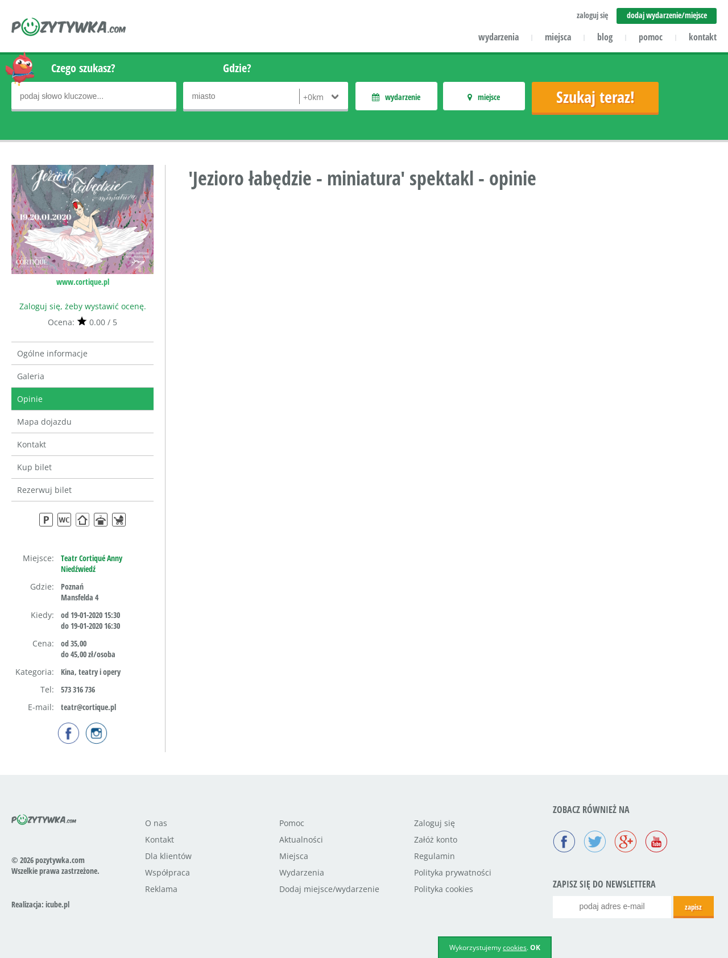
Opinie (30, 398)
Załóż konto (435, 839)
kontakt (703, 37)
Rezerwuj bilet (44, 489)
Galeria (30, 376)
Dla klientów (168, 856)
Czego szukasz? (83, 68)
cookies (515, 947)
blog (605, 37)
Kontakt (31, 444)
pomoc (651, 37)
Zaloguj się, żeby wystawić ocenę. (82, 306)
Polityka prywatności (452, 872)
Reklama (161, 889)
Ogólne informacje (52, 353)
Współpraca (167, 872)
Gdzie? (237, 68)
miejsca (558, 37)
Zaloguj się (434, 823)
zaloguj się (592, 15)
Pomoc (291, 823)
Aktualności (301, 839)
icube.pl (57, 904)
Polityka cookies (443, 889)
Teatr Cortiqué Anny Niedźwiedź (91, 563)
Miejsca (293, 856)
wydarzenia (498, 37)
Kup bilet (34, 467)
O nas (156, 823)
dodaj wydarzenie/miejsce (667, 15)
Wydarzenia (301, 872)
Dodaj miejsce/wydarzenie (329, 889)
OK (535, 947)
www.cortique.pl (82, 281)
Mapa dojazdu (44, 421)
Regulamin (434, 856)
